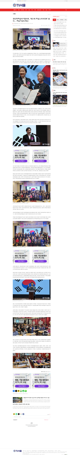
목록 (41, 25)
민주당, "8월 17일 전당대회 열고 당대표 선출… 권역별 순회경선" (60, 54)
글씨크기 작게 (50, 25)
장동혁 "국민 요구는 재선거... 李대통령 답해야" (60, 51)
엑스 (16, 391)
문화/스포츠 (39, 9)
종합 (18, 9)
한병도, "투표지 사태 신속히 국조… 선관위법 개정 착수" (60, 48)
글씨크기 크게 (48, 25)
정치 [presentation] (65, 19)
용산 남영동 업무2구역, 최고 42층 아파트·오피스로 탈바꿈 (60, 28)
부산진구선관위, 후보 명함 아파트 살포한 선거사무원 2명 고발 (60, 34)
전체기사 (15, 9)
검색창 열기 (66, 10)
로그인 (65, 0)
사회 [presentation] (57, 19)
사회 (29, 9)
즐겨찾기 (16, 1)
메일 (43, 25)
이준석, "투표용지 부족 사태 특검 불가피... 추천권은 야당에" (60, 56)
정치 (32, 9)
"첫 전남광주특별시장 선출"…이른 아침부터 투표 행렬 (60, 37)
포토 (46, 9)
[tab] (54, 20)
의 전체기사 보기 (45, 371)
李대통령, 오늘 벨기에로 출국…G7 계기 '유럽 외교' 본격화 (60, 49)
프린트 (45, 25)
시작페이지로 (14, 1)
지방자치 (22, 9)
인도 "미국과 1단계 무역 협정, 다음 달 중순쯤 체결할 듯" (60, 31)
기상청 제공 (24, 1)
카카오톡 (19, 391)
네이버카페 (23, 391)
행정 (26, 9)
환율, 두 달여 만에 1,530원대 (58, 23)
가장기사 (56, 16)
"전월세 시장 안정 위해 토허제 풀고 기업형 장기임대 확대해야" (60, 25)
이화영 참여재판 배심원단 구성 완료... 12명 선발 (60, 52)
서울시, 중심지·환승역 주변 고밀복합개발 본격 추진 (60, 26)
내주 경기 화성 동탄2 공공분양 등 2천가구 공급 (60, 32)
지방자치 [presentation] (61, 19)
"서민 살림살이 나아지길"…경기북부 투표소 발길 (60, 35)
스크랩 (46, 25)
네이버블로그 (21, 391)
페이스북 (14, 391)
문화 (54, 90)
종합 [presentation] (54, 19)
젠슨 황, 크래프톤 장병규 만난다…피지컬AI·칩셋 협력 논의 (60, 22)
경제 (35, 9)
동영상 (50, 9)
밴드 (26, 391)
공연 (43, 9)
